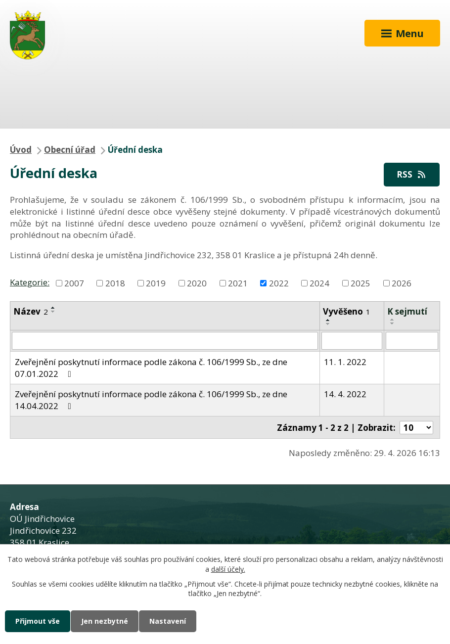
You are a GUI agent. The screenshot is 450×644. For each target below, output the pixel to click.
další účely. (228, 569)
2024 (319, 282)
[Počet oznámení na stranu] (416, 427)
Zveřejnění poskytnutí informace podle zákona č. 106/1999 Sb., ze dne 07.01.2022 (151, 367)
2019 (156, 282)
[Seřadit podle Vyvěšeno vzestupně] (328, 320)
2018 (115, 282)
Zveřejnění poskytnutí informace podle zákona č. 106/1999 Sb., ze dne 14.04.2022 (151, 400)
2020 (197, 282)
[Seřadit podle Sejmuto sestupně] (392, 323)
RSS (412, 174)
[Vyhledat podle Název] (165, 341)
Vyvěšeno (346, 311)
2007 (74, 282)
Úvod (21, 149)
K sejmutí (407, 311)
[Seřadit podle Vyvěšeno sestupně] (328, 324)
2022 (279, 282)
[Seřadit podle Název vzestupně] (53, 308)
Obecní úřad (69, 149)
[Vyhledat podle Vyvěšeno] (351, 341)
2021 (238, 282)
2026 (401, 282)
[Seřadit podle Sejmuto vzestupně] (392, 320)
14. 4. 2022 (345, 394)
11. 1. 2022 (345, 362)
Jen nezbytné (104, 621)
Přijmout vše (37, 621)
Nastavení (167, 621)
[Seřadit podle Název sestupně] (53, 312)
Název (30, 311)
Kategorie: (29, 282)
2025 (360, 282)
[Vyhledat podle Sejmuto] (412, 341)
